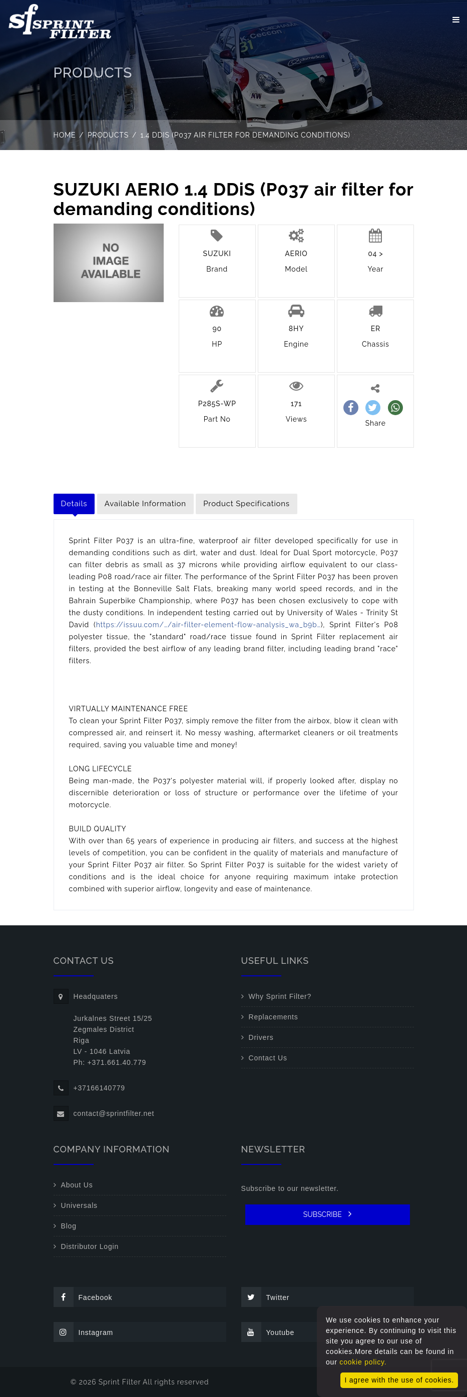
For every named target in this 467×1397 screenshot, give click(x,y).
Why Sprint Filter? (280, 996)
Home (65, 135)
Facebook (83, 1297)
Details (74, 503)
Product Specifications (246, 503)
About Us (77, 1185)
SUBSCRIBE (327, 1213)
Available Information (145, 503)
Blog (69, 1226)
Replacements (273, 1017)
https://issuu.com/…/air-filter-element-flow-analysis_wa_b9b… (208, 625)
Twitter (265, 1297)
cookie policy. (362, 1362)
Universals (79, 1205)
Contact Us (268, 1058)
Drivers (261, 1037)
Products (108, 135)
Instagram (83, 1332)
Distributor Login (90, 1246)
